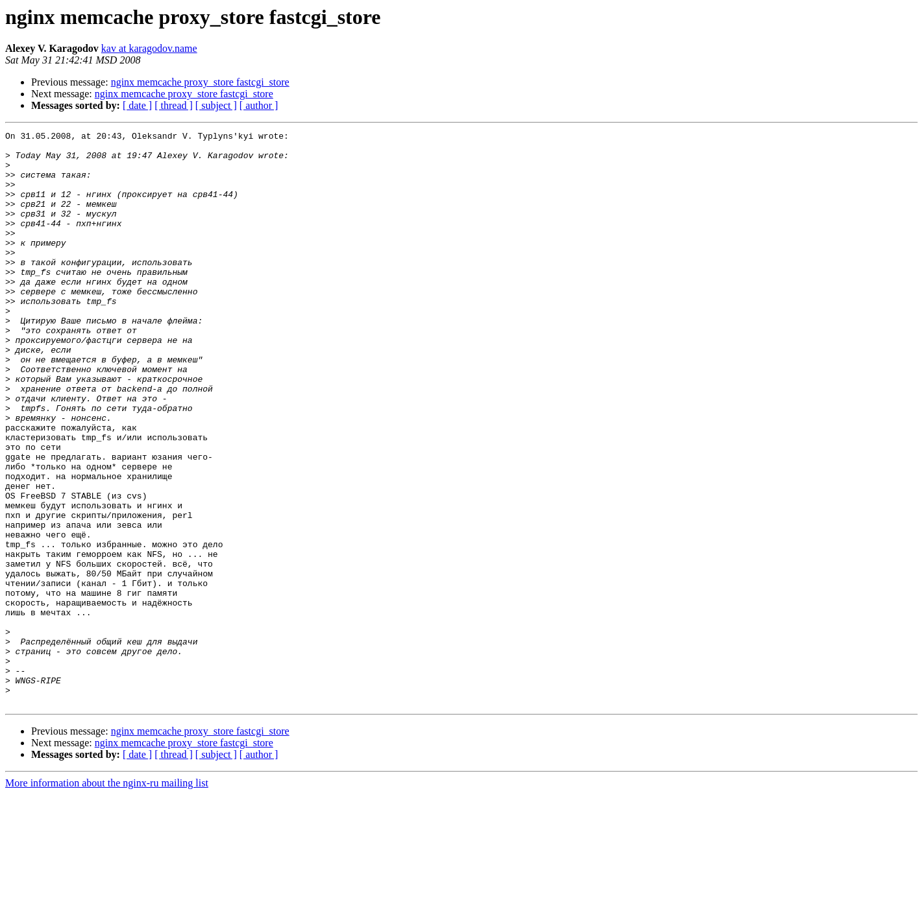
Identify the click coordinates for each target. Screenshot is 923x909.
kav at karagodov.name (149, 48)
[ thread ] (173, 105)
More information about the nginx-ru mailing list (106, 897)
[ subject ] (216, 105)
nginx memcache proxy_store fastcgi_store (200, 82)
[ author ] (259, 105)
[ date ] (137, 105)
